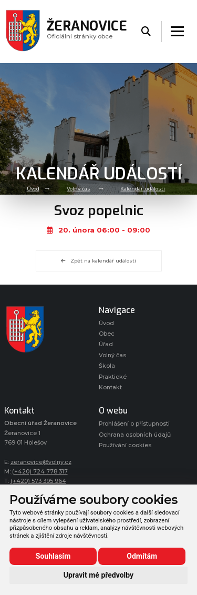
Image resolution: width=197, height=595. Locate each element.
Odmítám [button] (142, 556)
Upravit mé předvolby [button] (98, 575)
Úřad (106, 344)
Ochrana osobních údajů (135, 434)
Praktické (113, 377)
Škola (107, 365)
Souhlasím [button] (53, 556)
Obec (107, 333)
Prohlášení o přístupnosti (134, 423)
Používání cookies (125, 445)
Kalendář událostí (142, 188)
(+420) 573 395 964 (38, 481)
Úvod (33, 188)
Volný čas (78, 188)
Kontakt (110, 387)
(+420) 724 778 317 (40, 471)
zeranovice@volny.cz (41, 462)
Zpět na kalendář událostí (98, 261)
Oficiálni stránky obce (87, 31)
